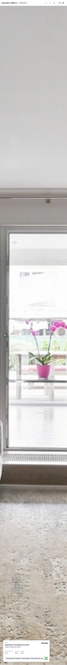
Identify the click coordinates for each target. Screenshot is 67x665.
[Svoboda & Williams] (14, 3)
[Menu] (61, 3)
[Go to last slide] (5, 335)
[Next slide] (62, 335)
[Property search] (46, 3)
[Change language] (54, 3)
